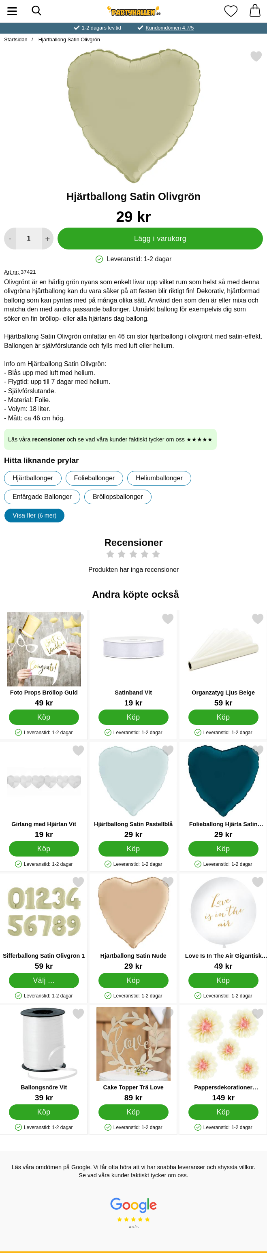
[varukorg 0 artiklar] (255, 11)
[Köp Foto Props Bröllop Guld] (44, 717)
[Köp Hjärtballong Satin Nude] (133, 980)
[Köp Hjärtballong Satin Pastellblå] (133, 848)
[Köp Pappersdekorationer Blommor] (223, 1111)
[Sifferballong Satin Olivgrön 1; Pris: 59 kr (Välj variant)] (44, 923)
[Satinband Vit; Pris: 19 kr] (133, 660)
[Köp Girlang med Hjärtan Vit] (44, 848)
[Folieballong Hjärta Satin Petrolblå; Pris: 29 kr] (223, 791)
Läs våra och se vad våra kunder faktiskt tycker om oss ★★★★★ (110, 439)
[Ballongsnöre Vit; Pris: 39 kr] (44, 1054)
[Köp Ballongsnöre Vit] (44, 1111)
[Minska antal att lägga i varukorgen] (10, 238)
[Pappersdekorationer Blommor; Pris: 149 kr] (223, 1054)
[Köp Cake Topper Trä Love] (133, 1111)
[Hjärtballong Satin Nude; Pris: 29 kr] (133, 923)
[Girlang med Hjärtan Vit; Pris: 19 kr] (44, 791)
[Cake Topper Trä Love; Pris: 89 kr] (133, 1054)
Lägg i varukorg (160, 238)
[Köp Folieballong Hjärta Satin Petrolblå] (223, 848)
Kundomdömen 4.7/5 (169, 28)
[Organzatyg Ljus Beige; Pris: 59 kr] (223, 660)
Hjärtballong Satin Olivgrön (68, 39)
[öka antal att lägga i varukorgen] (47, 238)
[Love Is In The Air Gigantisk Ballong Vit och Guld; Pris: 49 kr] (223, 923)
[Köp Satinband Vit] (133, 717)
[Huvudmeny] (12, 11)
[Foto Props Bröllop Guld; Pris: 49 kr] (44, 660)
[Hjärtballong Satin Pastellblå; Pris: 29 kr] (133, 791)
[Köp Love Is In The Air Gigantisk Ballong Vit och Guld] (223, 980)
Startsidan (16, 39)
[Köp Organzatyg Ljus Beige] (223, 717)
